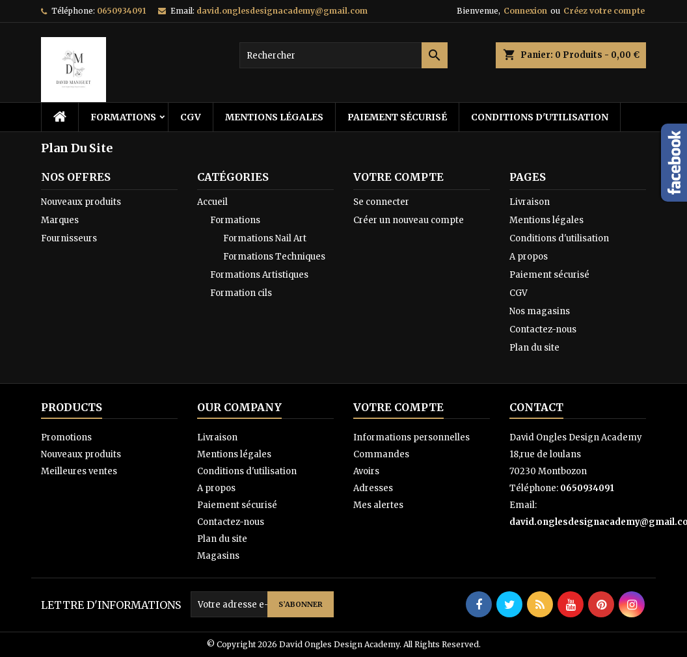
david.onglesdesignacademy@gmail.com (282, 11)
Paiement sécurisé (397, 117)
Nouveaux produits (81, 202)
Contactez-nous (542, 329)
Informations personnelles (411, 437)
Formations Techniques (274, 256)
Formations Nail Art (264, 238)
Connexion (525, 11)
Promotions (66, 437)
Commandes (381, 454)
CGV (190, 117)
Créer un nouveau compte (408, 220)
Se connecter (381, 202)
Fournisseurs (69, 238)
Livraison (529, 202)
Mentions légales (274, 117)
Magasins (218, 555)
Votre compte (398, 407)
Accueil (212, 202)
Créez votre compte (604, 11)
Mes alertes (378, 505)
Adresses (373, 488)
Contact (536, 407)
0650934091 (121, 11)
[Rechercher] (343, 55)
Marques (60, 220)
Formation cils (241, 293)
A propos (528, 256)
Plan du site (534, 347)
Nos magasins (539, 311)
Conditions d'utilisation (539, 117)
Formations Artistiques (259, 274)
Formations (123, 117)
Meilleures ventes (79, 471)
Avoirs (366, 471)
